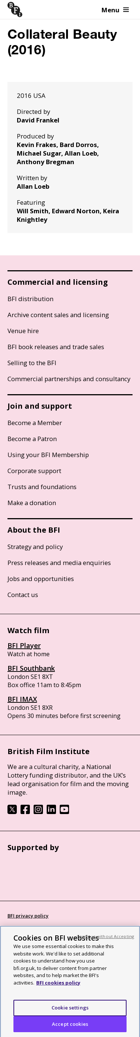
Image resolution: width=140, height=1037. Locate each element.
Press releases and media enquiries (59, 562)
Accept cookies (70, 1026)
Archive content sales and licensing (58, 314)
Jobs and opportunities (40, 578)
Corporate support (34, 470)
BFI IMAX (22, 699)
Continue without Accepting (105, 939)
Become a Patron (32, 438)
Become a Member (34, 422)
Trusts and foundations (42, 486)
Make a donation (31, 502)
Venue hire (23, 330)
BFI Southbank (31, 668)
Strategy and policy (35, 546)
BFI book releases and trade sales (55, 346)
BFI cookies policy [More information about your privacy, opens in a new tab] (58, 985)
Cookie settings (70, 1010)
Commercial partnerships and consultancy (68, 378)
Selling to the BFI (31, 362)
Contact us (22, 594)
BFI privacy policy (28, 915)
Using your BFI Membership (48, 454)
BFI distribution (30, 298)
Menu (115, 10)
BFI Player (24, 645)
